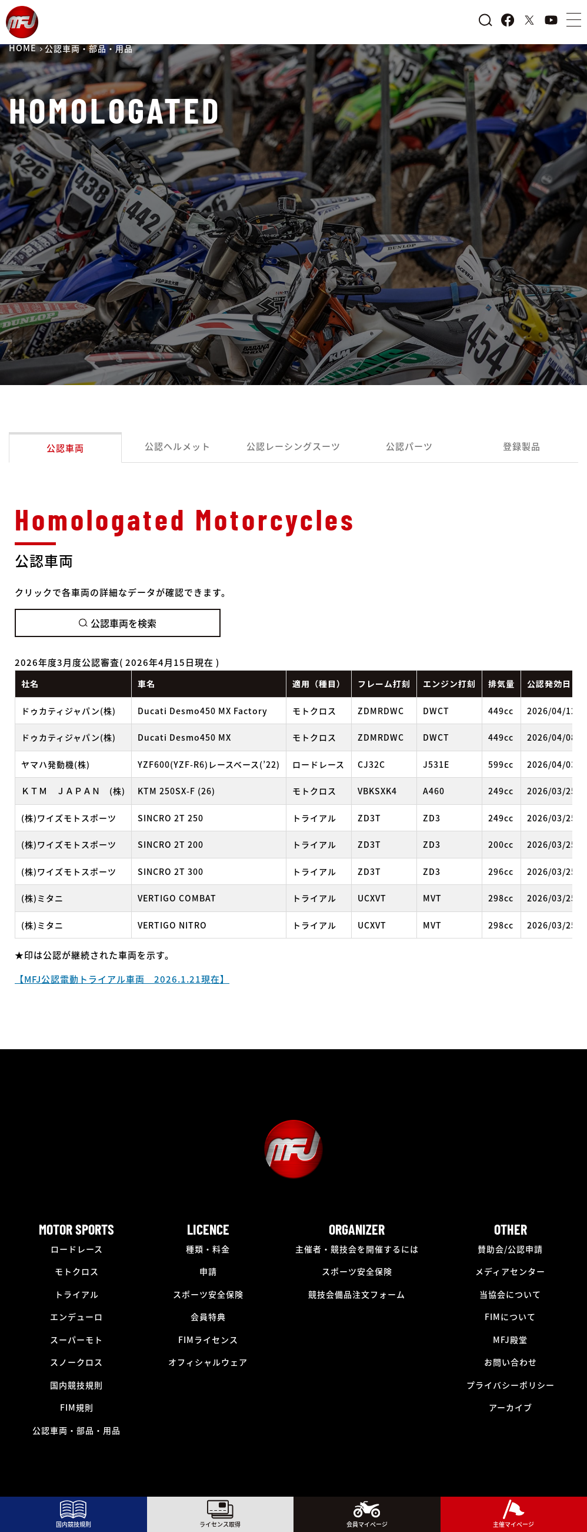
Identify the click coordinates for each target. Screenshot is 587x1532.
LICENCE (208, 1229)
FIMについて (510, 1316)
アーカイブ (510, 1407)
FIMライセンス (208, 1339)
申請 (208, 1271)
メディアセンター (510, 1271)
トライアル (77, 1294)
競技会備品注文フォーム (356, 1294)
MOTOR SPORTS (76, 1229)
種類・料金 (208, 1249)
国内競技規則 (76, 1385)
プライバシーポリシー (510, 1385)
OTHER (510, 1229)
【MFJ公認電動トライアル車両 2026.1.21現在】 (122, 979)
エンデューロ (76, 1316)
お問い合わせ (510, 1362)
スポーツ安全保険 (208, 1294)
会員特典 (208, 1316)
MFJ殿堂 (510, 1339)
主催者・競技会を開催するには (357, 1249)
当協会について (510, 1294)
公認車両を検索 (117, 623)
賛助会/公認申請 (510, 1249)
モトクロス (77, 1271)
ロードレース (77, 1249)
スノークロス (76, 1362)
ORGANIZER (357, 1229)
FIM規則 (77, 1407)
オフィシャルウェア (208, 1362)
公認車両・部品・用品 (76, 1430)
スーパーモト (76, 1339)
